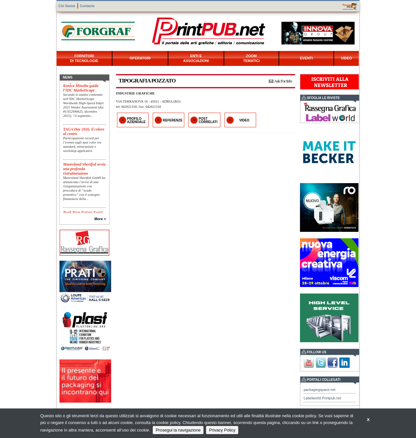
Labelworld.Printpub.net (322, 398)
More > (100, 219)
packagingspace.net (319, 390)
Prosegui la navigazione (178, 430)
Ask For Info (283, 81)
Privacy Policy (222, 430)
